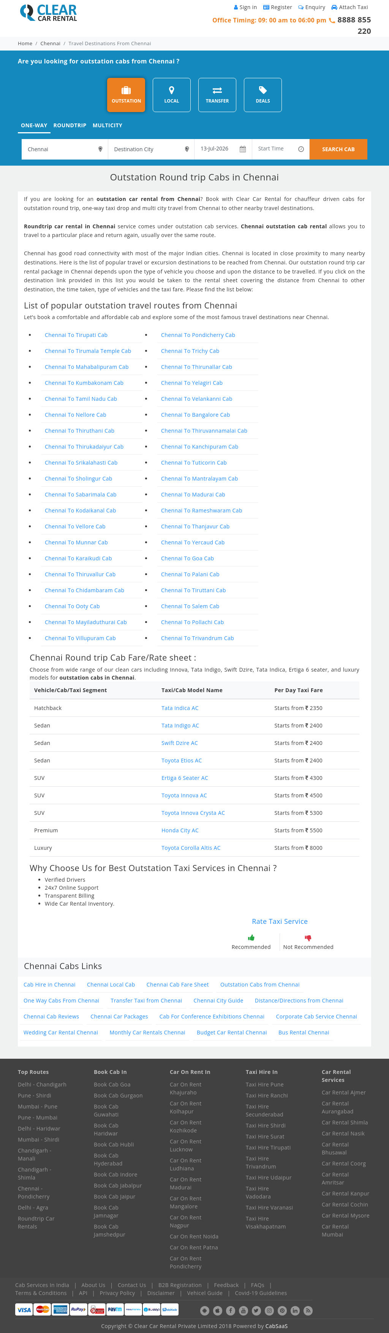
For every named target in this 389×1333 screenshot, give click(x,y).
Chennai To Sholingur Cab (78, 478)
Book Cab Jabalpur (118, 1185)
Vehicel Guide (205, 1293)
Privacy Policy (117, 1293)
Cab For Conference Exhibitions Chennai (212, 1016)
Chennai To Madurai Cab (193, 494)
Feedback (226, 1285)
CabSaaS (277, 1326)
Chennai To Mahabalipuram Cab (87, 366)
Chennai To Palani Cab (190, 574)
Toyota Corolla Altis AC (191, 847)
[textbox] (64, 149)
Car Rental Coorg (344, 1163)
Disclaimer (161, 1293)
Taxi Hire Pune (265, 1084)
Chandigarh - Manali (35, 1154)
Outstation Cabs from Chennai (260, 984)
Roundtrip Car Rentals (36, 1222)
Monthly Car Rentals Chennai (147, 1032)
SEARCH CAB (338, 149)
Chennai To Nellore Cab (75, 414)
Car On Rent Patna (194, 1247)
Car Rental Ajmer (344, 1092)
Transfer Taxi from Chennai (146, 1000)
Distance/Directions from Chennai (299, 1000)
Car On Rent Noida (194, 1236)
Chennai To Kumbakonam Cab (84, 382)
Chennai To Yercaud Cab (193, 542)
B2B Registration (180, 1285)
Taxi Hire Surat (265, 1136)
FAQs (257, 1285)
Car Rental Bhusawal (335, 1148)
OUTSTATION (126, 94)
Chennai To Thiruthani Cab (80, 430)
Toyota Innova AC (184, 795)
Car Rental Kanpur (346, 1193)
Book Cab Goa (112, 1084)
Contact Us (132, 1285)
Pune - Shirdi (34, 1095)
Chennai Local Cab (111, 984)
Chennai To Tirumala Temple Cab (88, 350)
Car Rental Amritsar (335, 1178)
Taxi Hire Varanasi (269, 1207)
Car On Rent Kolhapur (186, 1107)
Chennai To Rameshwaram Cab (201, 510)
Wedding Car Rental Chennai (61, 1032)
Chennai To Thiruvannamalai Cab (204, 430)
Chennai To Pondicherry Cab (198, 334)
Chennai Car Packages (119, 1016)
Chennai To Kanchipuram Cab (200, 446)
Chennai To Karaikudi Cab (78, 558)
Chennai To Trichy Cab (190, 350)
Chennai (51, 43)
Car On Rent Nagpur (186, 1221)
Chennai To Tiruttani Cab (193, 590)
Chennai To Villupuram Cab (80, 638)
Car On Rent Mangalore (186, 1202)
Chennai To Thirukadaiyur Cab (84, 446)
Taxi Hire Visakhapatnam (266, 1222)
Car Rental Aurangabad (338, 1107)
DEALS (263, 94)
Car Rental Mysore (346, 1215)
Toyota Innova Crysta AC (193, 812)
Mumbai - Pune (37, 1106)
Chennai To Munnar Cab (76, 542)
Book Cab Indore (116, 1174)
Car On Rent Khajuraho (186, 1088)
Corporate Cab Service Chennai (316, 1016)
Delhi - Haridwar (39, 1128)
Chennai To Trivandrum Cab (197, 638)
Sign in (245, 7)
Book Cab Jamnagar (106, 1211)
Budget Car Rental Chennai (232, 1032)
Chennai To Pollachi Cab (192, 622)
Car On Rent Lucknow (186, 1145)
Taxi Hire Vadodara (258, 1192)
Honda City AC (180, 830)
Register (278, 7)
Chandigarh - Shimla (35, 1173)
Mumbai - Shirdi (38, 1139)
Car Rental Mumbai (335, 1230)
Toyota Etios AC (181, 760)
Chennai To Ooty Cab (72, 606)
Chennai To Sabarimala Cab (81, 494)
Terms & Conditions (41, 1293)
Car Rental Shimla (345, 1122)
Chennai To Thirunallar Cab (196, 366)
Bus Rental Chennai (303, 1032)
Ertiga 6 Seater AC (184, 777)
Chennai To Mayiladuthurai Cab (86, 622)
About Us (94, 1285)
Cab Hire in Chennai (50, 984)
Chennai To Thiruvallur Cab (80, 574)
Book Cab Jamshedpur (109, 1230)
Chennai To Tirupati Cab (76, 334)
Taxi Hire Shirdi (266, 1125)
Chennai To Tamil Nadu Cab (81, 398)
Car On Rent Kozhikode (186, 1126)
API (83, 1293)
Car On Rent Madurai (186, 1183)
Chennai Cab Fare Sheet (178, 984)
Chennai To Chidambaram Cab (84, 590)
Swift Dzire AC (179, 742)
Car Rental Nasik (343, 1133)
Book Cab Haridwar (106, 1129)
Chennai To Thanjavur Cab (195, 526)
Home (25, 43)
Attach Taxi (349, 7)
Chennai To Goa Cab (187, 558)
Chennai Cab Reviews (51, 1016)
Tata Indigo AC (180, 725)
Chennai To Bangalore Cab (195, 414)
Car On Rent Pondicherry (186, 1262)
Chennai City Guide (219, 1000)
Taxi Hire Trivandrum (261, 1162)
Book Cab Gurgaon (118, 1095)
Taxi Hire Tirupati (268, 1147)
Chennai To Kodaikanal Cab (80, 510)
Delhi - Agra (33, 1207)
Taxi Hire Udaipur (269, 1177)
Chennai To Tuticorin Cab (194, 462)
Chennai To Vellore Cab (75, 526)
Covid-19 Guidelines (261, 1293)
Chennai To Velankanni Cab (196, 398)
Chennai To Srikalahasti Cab (81, 462)
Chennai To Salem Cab (190, 606)
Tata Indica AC (180, 708)
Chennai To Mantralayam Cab (199, 478)
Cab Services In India (42, 1285)
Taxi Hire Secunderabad (264, 1110)
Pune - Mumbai (37, 1117)
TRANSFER (217, 94)
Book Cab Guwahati (106, 1110)
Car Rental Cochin (345, 1204)
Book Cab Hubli (114, 1144)
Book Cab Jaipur (115, 1196)
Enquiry (311, 7)
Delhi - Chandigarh (42, 1084)
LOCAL (171, 94)
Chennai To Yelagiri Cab (192, 382)
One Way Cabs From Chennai (62, 1000)
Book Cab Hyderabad (108, 1159)
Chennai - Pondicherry (34, 1192)
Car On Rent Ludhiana (186, 1164)
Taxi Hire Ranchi (267, 1095)
